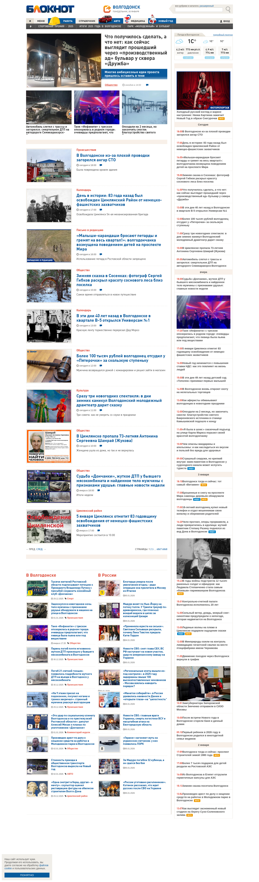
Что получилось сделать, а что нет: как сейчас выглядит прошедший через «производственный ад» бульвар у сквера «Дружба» (136, 50)
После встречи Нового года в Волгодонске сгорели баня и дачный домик (200, 721)
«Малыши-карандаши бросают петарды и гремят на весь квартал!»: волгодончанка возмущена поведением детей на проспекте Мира (118, 242)
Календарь (83, 189)
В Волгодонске (41, 575)
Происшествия (86, 149)
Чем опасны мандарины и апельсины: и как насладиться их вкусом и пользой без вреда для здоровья (202, 447)
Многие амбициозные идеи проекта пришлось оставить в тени (132, 74)
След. (39, 549)
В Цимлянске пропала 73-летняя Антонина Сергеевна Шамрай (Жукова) (117, 438)
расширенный (207, 6)
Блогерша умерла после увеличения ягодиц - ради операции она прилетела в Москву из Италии (144, 586)
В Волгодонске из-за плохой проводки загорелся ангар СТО (113, 157)
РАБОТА (60, 21)
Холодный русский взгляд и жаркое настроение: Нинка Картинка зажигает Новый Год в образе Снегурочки (200, 115)
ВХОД (225, 21)
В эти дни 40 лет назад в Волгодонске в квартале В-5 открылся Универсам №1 (113, 317)
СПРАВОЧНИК (87, 21)
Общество (111, 84)
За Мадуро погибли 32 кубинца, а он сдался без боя (143, 761)
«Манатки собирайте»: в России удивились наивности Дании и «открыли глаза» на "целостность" (145, 696)
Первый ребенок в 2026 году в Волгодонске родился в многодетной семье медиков (200, 735)
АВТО (109, 21)
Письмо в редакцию (89, 230)
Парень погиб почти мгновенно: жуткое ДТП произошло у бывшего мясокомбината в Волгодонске (72, 651)
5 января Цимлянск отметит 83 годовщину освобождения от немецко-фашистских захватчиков (116, 520)
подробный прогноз (223, 34)
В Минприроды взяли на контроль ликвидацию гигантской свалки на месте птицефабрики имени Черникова (202, 644)
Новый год (160, 21)
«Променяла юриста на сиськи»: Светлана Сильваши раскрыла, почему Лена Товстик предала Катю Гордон (143, 631)
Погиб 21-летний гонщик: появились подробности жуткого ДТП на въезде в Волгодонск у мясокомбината (71, 675)
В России (107, 575)
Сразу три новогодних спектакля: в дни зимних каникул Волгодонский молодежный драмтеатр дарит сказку (119, 400)
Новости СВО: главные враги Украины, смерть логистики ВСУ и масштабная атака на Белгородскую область (144, 720)
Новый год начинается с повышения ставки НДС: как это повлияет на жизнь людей (202, 366)
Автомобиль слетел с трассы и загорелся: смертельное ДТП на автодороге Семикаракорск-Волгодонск (201, 262)
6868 (164, 549)
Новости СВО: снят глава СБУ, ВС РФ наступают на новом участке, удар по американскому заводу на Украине (144, 653)
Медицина (135, 20)
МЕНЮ (41, 21)
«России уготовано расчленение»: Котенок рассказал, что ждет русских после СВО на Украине (144, 785)
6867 (159, 549)
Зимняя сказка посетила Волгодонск (205, 785)
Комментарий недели (78, 732)
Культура (82, 390)
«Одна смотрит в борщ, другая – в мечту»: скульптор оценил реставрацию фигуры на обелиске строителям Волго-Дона (72, 787)
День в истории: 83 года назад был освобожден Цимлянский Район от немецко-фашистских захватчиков (119, 200)
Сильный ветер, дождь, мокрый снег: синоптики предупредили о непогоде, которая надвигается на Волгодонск (203, 616)
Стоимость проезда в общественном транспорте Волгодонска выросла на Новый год (71, 764)
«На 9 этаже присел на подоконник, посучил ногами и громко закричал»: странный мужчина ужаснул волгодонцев (70, 698)
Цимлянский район (89, 510)
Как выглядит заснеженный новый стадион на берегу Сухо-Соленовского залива (201, 811)
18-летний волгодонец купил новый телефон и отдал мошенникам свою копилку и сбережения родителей (202, 510)
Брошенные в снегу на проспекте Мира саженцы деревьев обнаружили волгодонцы (200, 496)
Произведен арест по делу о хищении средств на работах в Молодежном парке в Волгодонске (72, 741)
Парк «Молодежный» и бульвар (149, 26)
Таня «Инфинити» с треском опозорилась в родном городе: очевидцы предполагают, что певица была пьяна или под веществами (70, 632)
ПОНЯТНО (27, 875)
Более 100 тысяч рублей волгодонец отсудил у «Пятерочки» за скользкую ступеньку (120, 358)
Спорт (70, 598)
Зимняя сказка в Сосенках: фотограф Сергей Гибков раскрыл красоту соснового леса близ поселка (119, 280)
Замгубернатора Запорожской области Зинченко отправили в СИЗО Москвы (200, 706)
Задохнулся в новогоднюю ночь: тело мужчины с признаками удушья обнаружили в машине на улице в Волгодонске (71, 608)
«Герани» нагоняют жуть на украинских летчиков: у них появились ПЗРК (140, 741)
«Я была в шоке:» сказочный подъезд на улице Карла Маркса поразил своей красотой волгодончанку (203, 432)
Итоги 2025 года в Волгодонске (100, 26)
